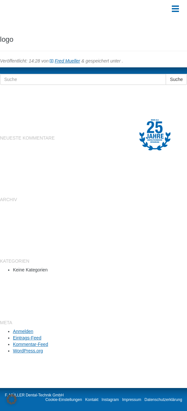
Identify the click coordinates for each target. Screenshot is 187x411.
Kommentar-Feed (30, 344)
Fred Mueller (67, 60)
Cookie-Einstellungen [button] (63, 399)
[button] (11, 399)
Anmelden (23, 331)
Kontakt (92, 399)
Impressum (131, 399)
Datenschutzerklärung (163, 399)
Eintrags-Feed (27, 337)
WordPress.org (28, 350)
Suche (176, 79)
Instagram (110, 399)
